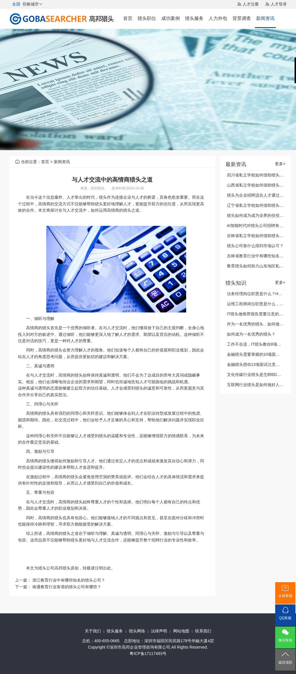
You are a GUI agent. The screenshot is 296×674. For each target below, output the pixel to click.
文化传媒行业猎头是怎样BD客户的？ (260, 374)
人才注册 (251, 4)
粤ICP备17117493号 (148, 653)
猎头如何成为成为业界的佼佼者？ (257, 215)
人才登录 (279, 4)
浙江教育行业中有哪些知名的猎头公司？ (68, 580)
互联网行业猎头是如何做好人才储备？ (261, 384)
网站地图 (181, 631)
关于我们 (93, 631)
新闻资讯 (265, 18)
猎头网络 (137, 631)
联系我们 (203, 631)
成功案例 (170, 18)
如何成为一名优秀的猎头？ (251, 334)
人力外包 (218, 18)
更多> (280, 164)
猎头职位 (147, 18)
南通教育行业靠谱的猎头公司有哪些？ (66, 586)
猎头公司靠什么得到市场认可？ (255, 245)
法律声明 (159, 631)
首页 (127, 18)
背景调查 (241, 18)
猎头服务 (194, 18)
